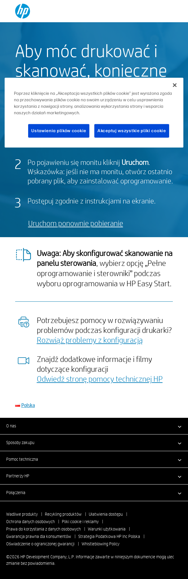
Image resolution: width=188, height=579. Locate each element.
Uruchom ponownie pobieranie (75, 223)
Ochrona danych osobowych (30, 521)
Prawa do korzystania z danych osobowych (43, 529)
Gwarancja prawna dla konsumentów (38, 536)
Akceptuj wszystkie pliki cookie (131, 130)
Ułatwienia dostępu (106, 514)
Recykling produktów (63, 514)
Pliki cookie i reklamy (80, 521)
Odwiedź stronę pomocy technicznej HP (100, 379)
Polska (28, 405)
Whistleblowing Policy (100, 544)
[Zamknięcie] (175, 85)
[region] (94, 113)
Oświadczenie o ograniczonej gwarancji (40, 544)
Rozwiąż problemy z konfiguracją (90, 340)
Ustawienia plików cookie (58, 130)
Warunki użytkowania (107, 529)
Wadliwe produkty (22, 514)
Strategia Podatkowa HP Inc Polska (109, 536)
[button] (94, 425)
